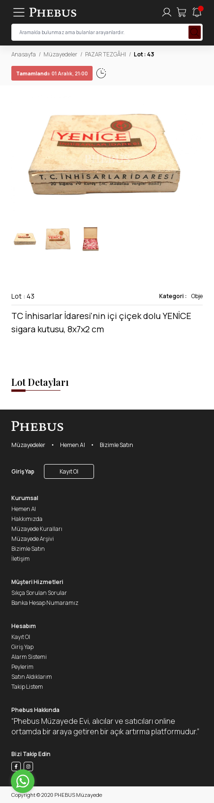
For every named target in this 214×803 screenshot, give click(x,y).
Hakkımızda (27, 519)
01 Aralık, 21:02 (42, 73)
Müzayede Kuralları (36, 529)
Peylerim (22, 667)
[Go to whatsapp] (22, 781)
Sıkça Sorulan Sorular (39, 593)
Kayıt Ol (69, 471)
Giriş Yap (22, 471)
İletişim (20, 559)
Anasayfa (23, 54)
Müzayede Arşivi (32, 539)
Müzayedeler (60, 54)
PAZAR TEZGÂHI (105, 54)
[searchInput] (107, 32)
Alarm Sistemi (29, 657)
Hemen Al (72, 445)
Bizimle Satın (116, 445)
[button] (195, 155)
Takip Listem (27, 687)
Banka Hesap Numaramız (44, 603)
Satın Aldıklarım (31, 677)
